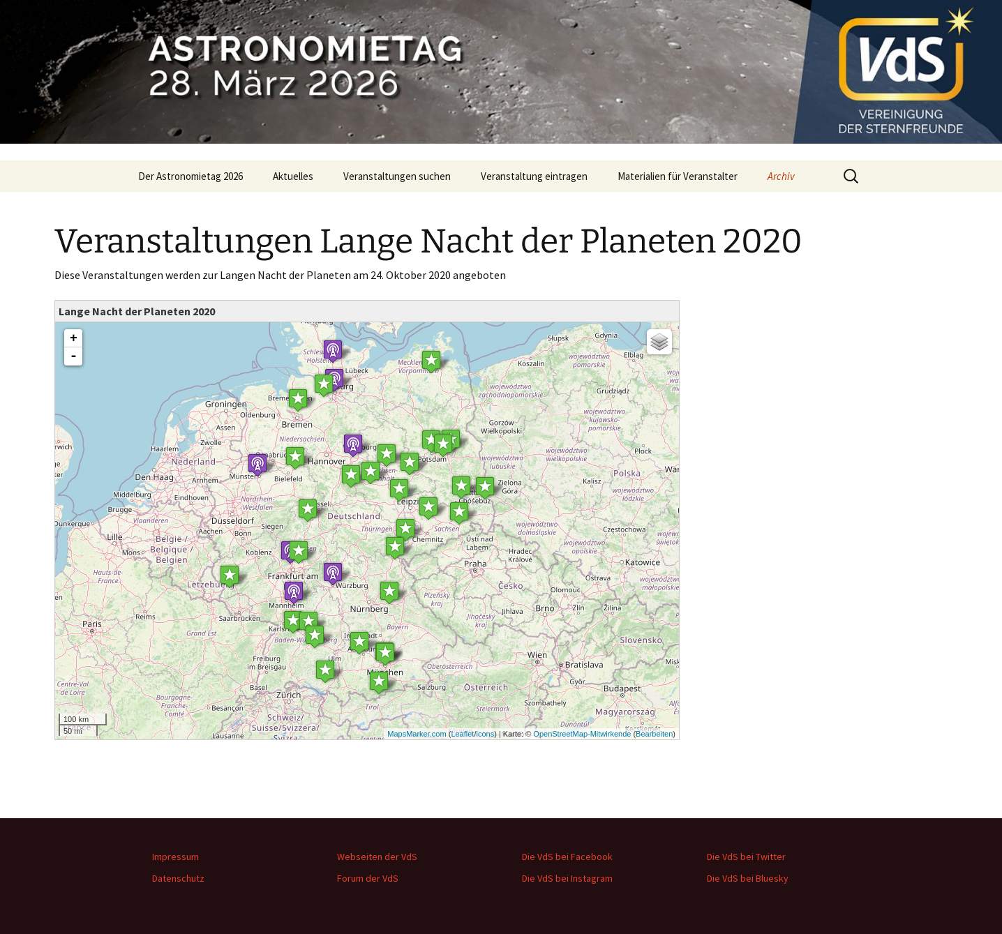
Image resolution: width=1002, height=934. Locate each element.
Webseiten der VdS (377, 856)
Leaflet (462, 734)
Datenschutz (178, 878)
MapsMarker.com (416, 734)
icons (485, 734)
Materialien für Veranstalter (678, 176)
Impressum (175, 856)
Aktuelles (293, 176)
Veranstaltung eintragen (534, 176)
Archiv (781, 176)
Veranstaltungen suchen (397, 176)
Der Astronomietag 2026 (190, 176)
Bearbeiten (654, 734)
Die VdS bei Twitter (746, 856)
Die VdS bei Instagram (567, 878)
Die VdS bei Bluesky (747, 878)
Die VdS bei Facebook (567, 856)
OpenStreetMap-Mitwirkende (582, 734)
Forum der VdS (367, 878)
